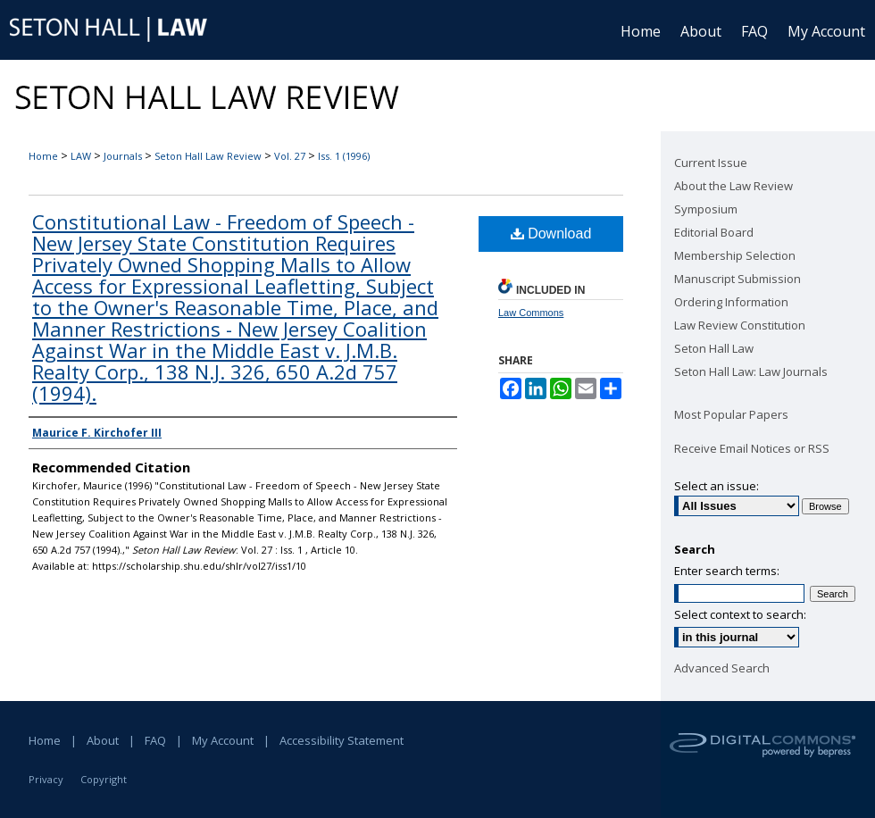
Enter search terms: (726, 571)
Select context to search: (740, 614)
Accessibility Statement (341, 740)
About (103, 740)
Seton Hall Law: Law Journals (751, 371)
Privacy (46, 779)
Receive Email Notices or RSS (751, 448)
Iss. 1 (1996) (344, 156)
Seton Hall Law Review (208, 156)
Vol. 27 (289, 156)
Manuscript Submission (737, 279)
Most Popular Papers (731, 414)
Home (43, 156)
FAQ (155, 740)
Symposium (706, 209)
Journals (123, 156)
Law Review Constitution (739, 325)
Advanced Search (722, 668)
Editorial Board (714, 232)
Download (551, 233)
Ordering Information (731, 302)
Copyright (103, 779)
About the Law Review (733, 186)
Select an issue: (716, 486)
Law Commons (530, 312)
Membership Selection (735, 255)
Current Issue (710, 162)
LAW (81, 156)
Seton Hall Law (714, 348)
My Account (223, 740)
